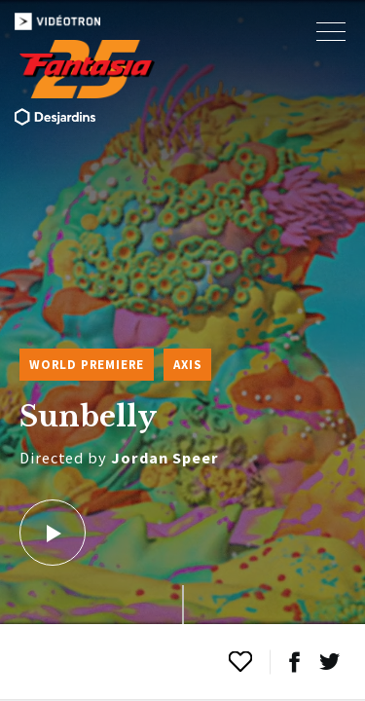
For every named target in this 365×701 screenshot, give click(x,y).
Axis (187, 364)
